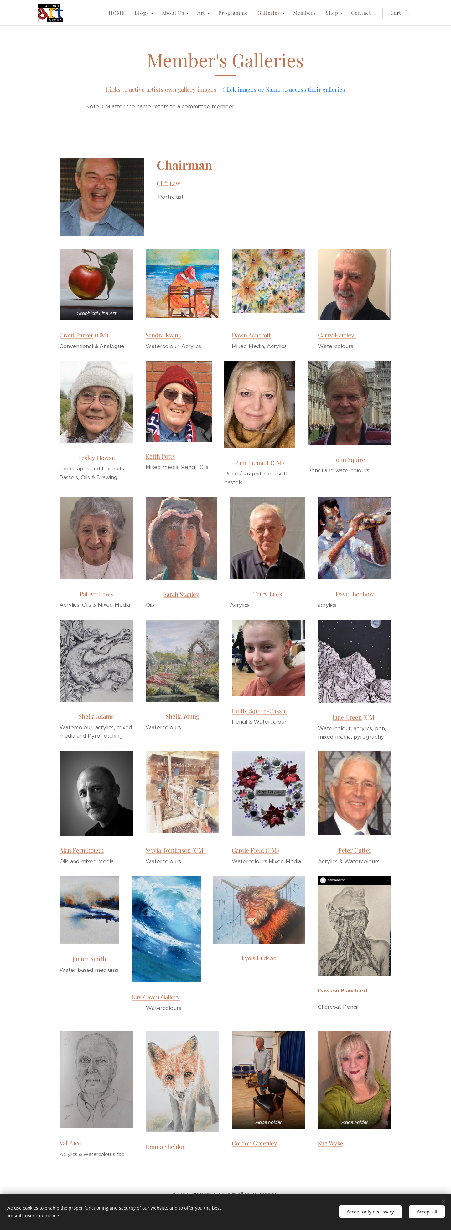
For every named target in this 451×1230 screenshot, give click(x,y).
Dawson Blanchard (342, 990)
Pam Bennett (252, 463)
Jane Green (347, 717)
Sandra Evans (163, 335)
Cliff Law (168, 183)
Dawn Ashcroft (251, 335)
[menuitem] (118, 13)
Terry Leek (267, 594)
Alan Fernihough (82, 850)
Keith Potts (160, 456)
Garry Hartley (337, 335)
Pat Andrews (96, 594)
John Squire (349, 459)
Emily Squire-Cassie (259, 711)
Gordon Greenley (254, 1143)
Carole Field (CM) (255, 850)
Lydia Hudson (259, 958)
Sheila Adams (96, 716)
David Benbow (354, 594)
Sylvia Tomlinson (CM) (176, 850)
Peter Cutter (354, 850)
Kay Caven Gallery (156, 997)
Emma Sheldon (166, 1147)
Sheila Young (182, 716)
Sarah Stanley (181, 594)
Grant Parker (76, 335)
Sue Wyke (330, 1143)
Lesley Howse (96, 458)
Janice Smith (89, 959)
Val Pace (70, 1143)
